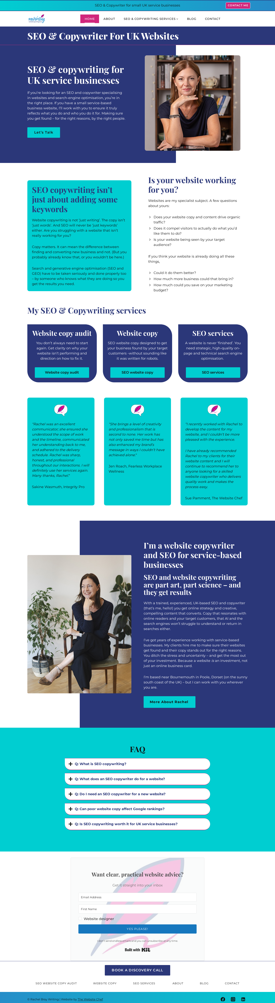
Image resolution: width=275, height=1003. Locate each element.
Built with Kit (137, 946)
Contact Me (238, 5)
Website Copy (105, 980)
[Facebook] (223, 995)
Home (90, 19)
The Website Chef (90, 995)
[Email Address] (137, 893)
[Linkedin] (243, 995)
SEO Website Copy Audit (56, 980)
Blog (191, 19)
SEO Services (144, 980)
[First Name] (137, 905)
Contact (212, 19)
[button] (137, 915)
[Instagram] (233, 995)
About (109, 19)
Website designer (99, 915)
